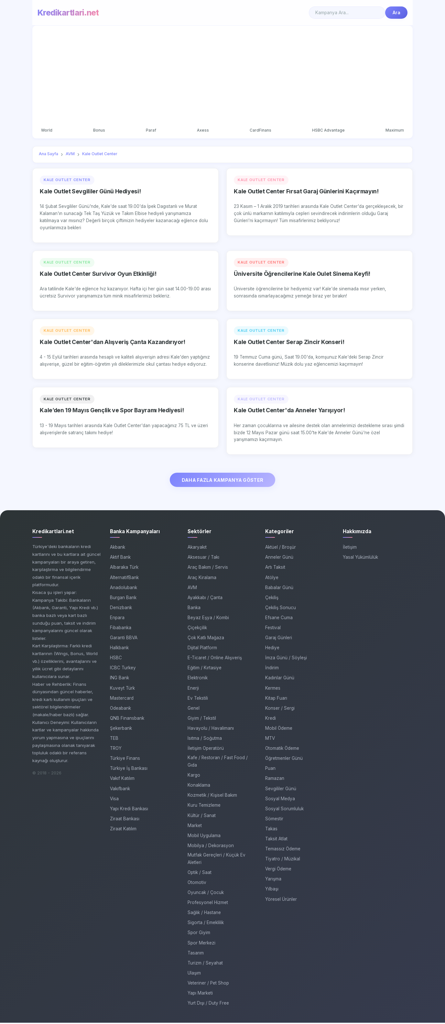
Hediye (272, 649)
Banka (194, 608)
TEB (114, 739)
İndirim (272, 669)
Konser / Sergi (280, 709)
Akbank (117, 548)
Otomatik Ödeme (282, 749)
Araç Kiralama (202, 578)
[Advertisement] (222, 77)
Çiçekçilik (197, 628)
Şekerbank (121, 729)
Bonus (100, 130)
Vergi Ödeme (278, 870)
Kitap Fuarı (276, 699)
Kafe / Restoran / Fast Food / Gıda (218, 762)
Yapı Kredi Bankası (129, 810)
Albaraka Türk (124, 568)
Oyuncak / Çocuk (206, 893)
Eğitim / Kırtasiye (205, 669)
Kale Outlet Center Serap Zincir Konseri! (289, 342)
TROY (116, 749)
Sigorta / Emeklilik (206, 924)
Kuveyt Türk (122, 689)
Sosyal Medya (280, 800)
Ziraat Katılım (123, 830)
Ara (396, 12)
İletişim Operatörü (206, 749)
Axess (203, 130)
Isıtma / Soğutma (205, 739)
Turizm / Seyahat (205, 964)
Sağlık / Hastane (204, 913)
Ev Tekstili (198, 699)
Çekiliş (271, 598)
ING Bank (119, 679)
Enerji (193, 689)
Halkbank (119, 649)
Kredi (270, 719)
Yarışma (273, 880)
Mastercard (122, 699)
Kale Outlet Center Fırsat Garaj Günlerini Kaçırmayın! (306, 192)
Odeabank (120, 709)
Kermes (272, 689)
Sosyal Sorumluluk (284, 810)
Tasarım (196, 954)
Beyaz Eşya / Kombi (208, 618)
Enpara (117, 618)
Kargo (194, 776)
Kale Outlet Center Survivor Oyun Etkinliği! (98, 274)
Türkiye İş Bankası (128, 769)
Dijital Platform (202, 649)
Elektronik (198, 679)
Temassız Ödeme (282, 850)
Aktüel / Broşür (280, 548)
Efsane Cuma (279, 618)
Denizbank (121, 608)
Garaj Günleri (278, 638)
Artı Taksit (275, 568)
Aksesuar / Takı (203, 558)
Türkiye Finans (125, 759)
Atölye (271, 578)
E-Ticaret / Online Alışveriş (215, 659)
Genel (194, 709)
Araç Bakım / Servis (208, 568)
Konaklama (199, 786)
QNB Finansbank (127, 719)
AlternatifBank (124, 578)
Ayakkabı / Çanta (205, 598)
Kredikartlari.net (68, 12)
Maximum (394, 130)
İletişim (350, 548)
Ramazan (274, 779)
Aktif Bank (120, 558)
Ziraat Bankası (124, 820)
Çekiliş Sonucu (280, 608)
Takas (271, 830)
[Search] (347, 12)
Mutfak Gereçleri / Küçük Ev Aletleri (216, 860)
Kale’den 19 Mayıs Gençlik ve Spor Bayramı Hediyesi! (112, 410)
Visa (114, 800)
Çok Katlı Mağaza (206, 638)
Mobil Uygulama (204, 836)
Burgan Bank (123, 598)
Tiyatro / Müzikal (282, 860)
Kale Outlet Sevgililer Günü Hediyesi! (90, 192)
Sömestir (274, 820)
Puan (270, 769)
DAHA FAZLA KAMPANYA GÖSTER (222, 481)
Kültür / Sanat (202, 816)
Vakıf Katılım (122, 779)
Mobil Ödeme (278, 729)
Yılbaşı (271, 890)
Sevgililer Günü (280, 789)
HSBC (116, 659)
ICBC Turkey (123, 669)
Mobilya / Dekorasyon (211, 846)
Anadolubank (123, 588)
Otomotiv (197, 883)
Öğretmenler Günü (284, 759)
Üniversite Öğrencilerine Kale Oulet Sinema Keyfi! (302, 274)
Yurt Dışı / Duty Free (208, 1004)
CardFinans (260, 130)
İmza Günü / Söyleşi (286, 659)
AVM (192, 588)
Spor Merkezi (201, 944)
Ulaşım (194, 974)
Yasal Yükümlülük (360, 558)
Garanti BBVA (123, 638)
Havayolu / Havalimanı (211, 729)
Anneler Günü (279, 558)
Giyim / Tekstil (202, 719)
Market (195, 826)
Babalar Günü (279, 588)
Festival (273, 628)
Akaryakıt (197, 548)
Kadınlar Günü (279, 679)
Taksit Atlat (276, 840)
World (48, 130)
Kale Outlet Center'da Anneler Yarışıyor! (289, 410)
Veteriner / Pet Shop (208, 984)
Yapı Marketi (200, 994)
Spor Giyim (199, 934)
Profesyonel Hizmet (208, 903)
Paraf (151, 130)
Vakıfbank (120, 789)
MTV (270, 739)
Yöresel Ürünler (281, 900)
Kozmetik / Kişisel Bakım (212, 796)
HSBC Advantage (327, 130)
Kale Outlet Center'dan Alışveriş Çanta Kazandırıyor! (112, 342)
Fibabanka (120, 628)
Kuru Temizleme (204, 806)
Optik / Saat (200, 873)
